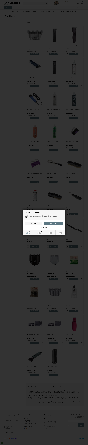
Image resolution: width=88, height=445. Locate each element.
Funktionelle (50, 232)
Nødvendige (28, 232)
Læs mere (27, 217)
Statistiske (60, 232)
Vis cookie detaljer (44, 227)
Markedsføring (39, 232)
